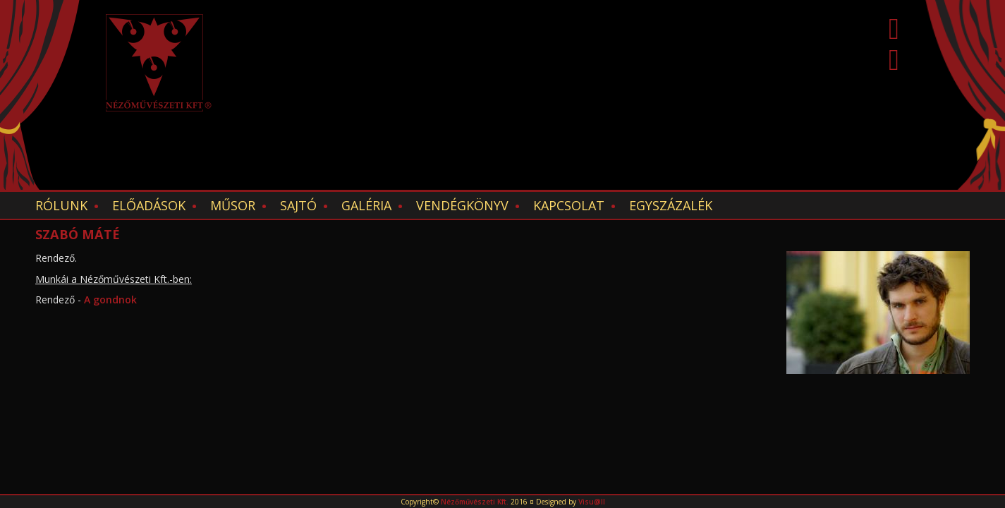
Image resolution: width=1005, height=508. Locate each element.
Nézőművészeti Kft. (474, 502)
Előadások (148, 205)
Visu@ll (591, 502)
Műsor (232, 205)
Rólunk (61, 205)
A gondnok (109, 299)
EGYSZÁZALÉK (670, 205)
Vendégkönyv (462, 205)
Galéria (366, 205)
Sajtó (298, 205)
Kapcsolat (568, 205)
